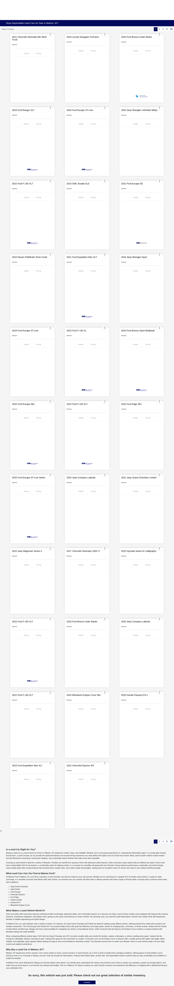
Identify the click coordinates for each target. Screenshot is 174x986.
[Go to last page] (171, 29)
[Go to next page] (167, 29)
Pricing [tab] (38, 53)
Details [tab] (26, 53)
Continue (87, 982)
